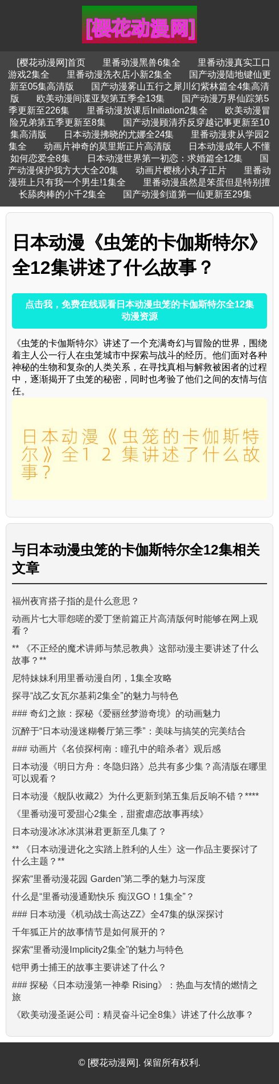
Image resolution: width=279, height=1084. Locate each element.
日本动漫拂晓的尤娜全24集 (119, 134)
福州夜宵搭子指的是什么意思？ (76, 601)
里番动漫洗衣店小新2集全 (119, 74)
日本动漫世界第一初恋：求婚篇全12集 (165, 158)
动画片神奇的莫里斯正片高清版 (107, 146)
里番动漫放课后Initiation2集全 (147, 110)
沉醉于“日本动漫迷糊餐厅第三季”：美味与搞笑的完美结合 (129, 731)
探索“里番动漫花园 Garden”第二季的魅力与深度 (109, 879)
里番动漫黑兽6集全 (141, 62)
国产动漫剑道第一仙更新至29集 (187, 194)
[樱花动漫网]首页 (51, 62)
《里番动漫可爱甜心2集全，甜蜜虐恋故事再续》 (110, 814)
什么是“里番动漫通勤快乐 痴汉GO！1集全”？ (103, 896)
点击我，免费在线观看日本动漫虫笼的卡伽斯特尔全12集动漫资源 (139, 310)
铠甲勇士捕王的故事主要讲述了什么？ (89, 967)
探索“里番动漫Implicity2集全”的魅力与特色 (97, 949)
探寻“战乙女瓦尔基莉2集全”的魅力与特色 (95, 696)
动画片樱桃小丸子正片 (181, 170)
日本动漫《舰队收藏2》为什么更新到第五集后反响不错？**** (135, 796)
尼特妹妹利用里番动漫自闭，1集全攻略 (92, 678)
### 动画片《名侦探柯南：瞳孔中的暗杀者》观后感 (116, 749)
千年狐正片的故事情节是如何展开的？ (89, 932)
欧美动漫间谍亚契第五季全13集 (100, 98)
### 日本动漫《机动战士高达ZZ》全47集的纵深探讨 (118, 914)
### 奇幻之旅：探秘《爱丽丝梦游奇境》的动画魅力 (116, 713)
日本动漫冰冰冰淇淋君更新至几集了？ (89, 831)
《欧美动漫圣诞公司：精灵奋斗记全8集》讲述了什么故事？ (133, 1015)
